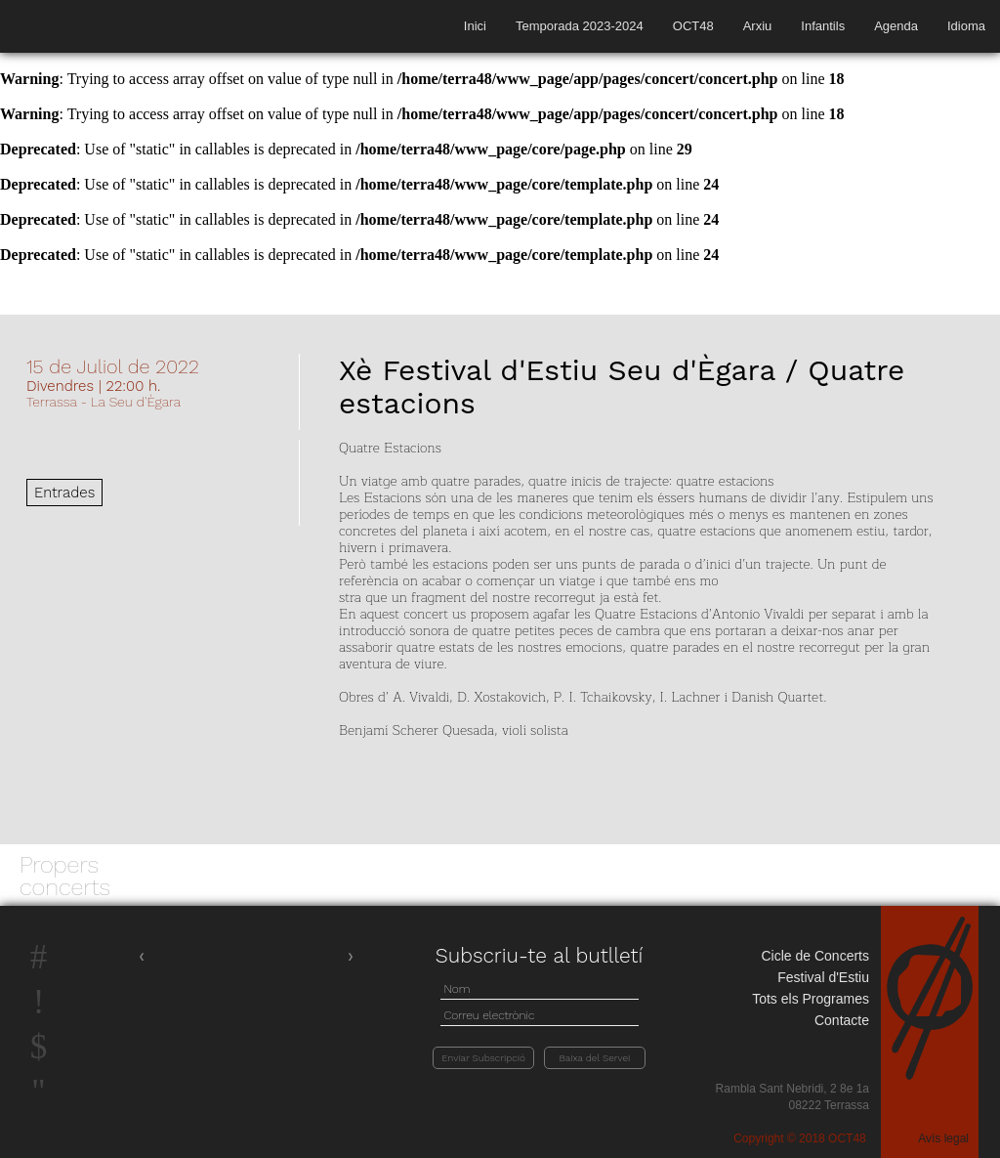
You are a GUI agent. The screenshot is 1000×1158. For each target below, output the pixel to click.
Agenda (896, 26)
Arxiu (757, 26)
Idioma (966, 26)
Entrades (64, 492)
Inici (475, 26)
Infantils (823, 26)
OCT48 (693, 26)
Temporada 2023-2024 (580, 26)
